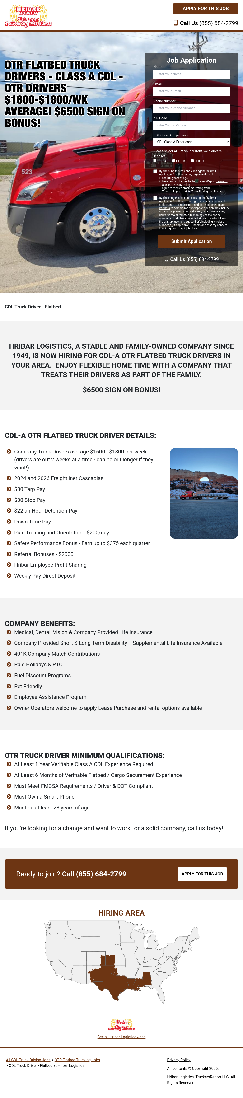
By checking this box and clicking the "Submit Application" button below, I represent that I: (194, 181)
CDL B (178, 161)
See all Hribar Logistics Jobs (122, 1037)
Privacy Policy (181, 185)
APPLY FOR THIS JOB (202, 873)
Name (157, 67)
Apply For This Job (206, 8)
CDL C (197, 161)
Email (157, 84)
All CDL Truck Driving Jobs (28, 1060)
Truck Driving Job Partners (208, 191)
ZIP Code (160, 118)
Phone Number (164, 101)
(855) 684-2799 (209, 23)
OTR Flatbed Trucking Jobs (77, 1060)
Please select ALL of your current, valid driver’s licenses (187, 153)
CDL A (159, 161)
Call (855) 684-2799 (94, 874)
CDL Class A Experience (170, 135)
